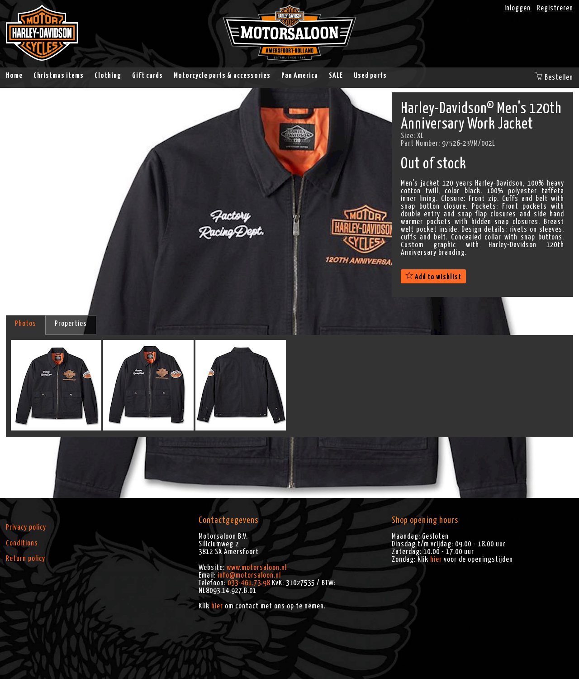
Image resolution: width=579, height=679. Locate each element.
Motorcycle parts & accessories (222, 75)
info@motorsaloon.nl (249, 575)
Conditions (22, 543)
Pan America (299, 75)
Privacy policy (26, 527)
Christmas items (58, 75)
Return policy (25, 558)
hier (217, 606)
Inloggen (517, 8)
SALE (336, 75)
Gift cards (147, 75)
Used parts (370, 75)
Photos (25, 323)
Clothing (108, 75)
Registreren (555, 8)
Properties (71, 323)
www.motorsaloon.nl (257, 567)
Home (14, 75)
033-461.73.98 (249, 583)
